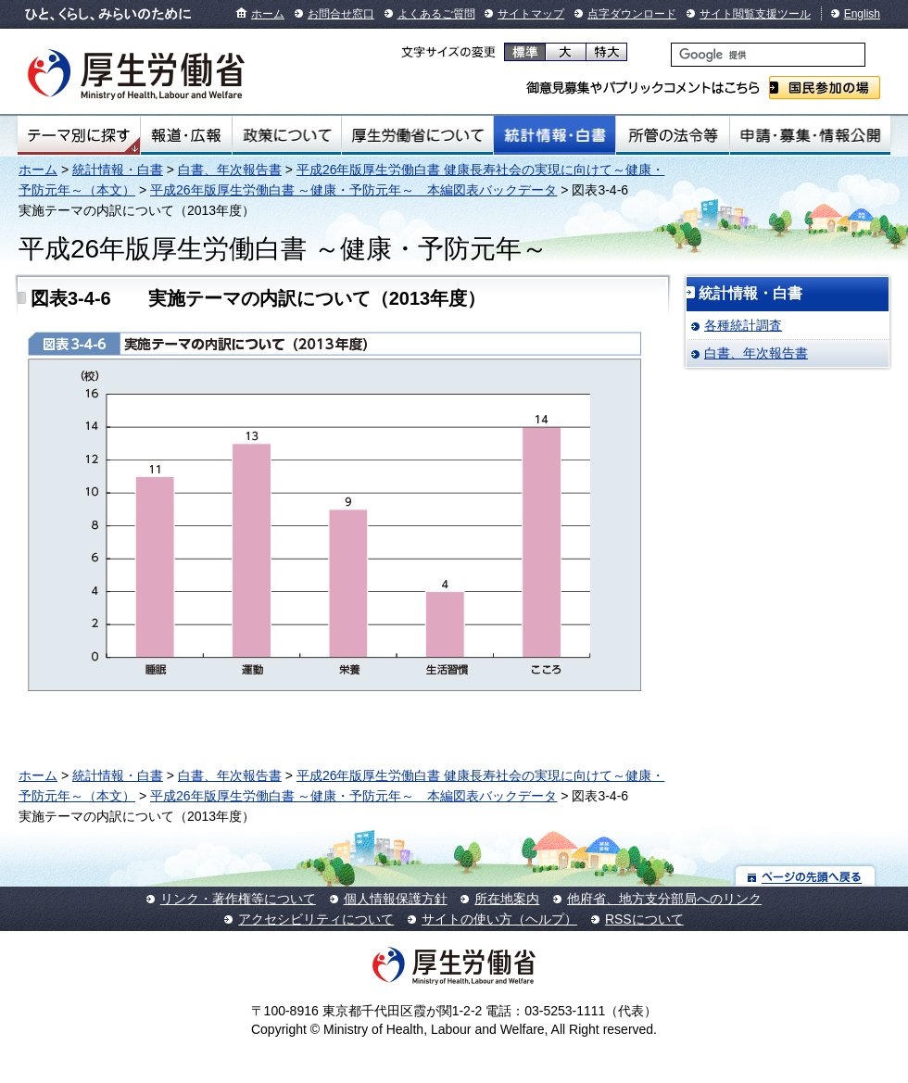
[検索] (768, 55)
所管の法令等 (672, 135)
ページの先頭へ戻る (805, 875)
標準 (525, 52)
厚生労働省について (418, 135)
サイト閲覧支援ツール (755, 13)
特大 (606, 52)
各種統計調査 (743, 325)
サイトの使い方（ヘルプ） (499, 919)
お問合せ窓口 (341, 13)
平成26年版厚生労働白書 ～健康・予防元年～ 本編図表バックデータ (353, 190)
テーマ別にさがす (79, 135)
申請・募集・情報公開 (810, 135)
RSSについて (644, 919)
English (862, 13)
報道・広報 (186, 135)
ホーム (267, 13)
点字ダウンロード (631, 13)
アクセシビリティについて (316, 919)
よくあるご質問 (436, 13)
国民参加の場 (824, 87)
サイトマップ (531, 13)
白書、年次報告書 (230, 169)
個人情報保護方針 (396, 898)
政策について (287, 135)
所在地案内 (506, 898)
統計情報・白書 (554, 135)
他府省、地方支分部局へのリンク (664, 898)
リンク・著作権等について (238, 898)
